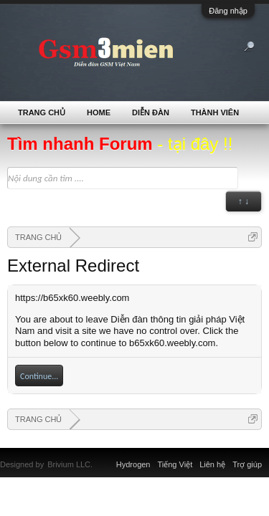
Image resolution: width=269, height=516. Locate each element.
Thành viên (215, 112)
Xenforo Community (99, 455)
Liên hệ (212, 464)
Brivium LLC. (70, 464)
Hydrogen (133, 464)
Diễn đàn (150, 112)
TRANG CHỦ (41, 112)
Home (98, 112)
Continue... (39, 376)
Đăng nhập (228, 10)
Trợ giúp (247, 464)
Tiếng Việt (175, 464)
